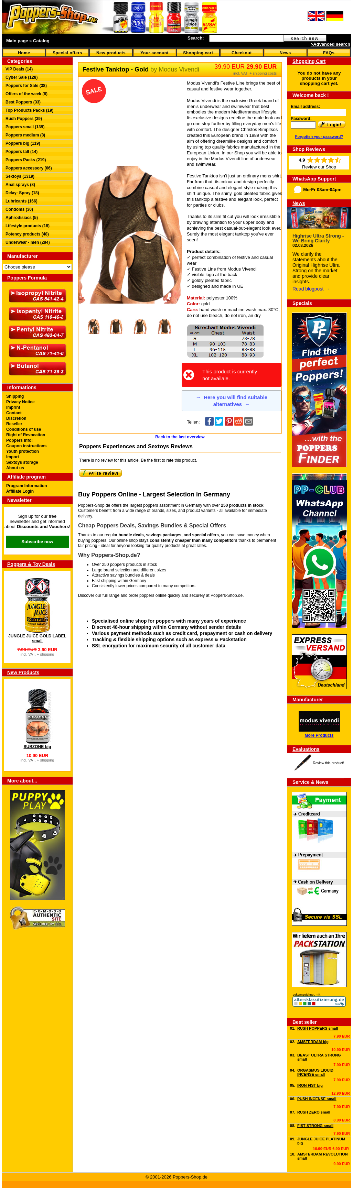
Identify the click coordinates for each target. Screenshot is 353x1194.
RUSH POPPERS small (317, 1028)
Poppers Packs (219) (26, 159)
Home (24, 53)
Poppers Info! (19, 440)
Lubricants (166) (22, 201)
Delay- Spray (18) (22, 192)
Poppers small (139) (25, 126)
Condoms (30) (19, 209)
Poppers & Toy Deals (31, 564)
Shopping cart (198, 53)
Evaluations (306, 749)
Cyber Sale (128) (22, 77)
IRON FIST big (310, 1085)
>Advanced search (330, 44)
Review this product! (328, 763)
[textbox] (246, 38)
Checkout (242, 53)
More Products (318, 735)
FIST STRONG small (315, 1126)
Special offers (67, 53)
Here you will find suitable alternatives (231, 400)
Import (12, 456)
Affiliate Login (20, 491)
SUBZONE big (37, 746)
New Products (23, 672)
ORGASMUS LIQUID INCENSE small (315, 1072)
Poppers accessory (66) (29, 168)
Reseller (14, 423)
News (285, 53)
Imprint (13, 407)
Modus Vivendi (179, 69)
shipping (47, 654)
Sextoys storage (22, 462)
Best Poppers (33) (23, 102)
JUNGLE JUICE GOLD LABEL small (37, 638)
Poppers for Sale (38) (26, 85)
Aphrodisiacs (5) (22, 217)
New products (111, 53)
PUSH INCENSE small (316, 1099)
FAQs (328, 53)
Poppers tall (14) (22, 151)
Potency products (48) (27, 234)
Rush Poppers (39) (24, 118)
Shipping (15, 396)
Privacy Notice (20, 401)
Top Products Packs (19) (29, 110)
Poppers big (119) (23, 143)
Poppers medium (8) (25, 135)
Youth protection (22, 451)
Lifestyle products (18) (28, 225)
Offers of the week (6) (26, 93)
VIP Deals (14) (19, 69)
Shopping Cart (308, 61)
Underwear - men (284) (28, 242)
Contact (14, 412)
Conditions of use (23, 429)
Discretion (16, 418)
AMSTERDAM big (313, 1042)
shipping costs (265, 73)
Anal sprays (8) (20, 184)
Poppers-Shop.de (227, 595)
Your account (154, 53)
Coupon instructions (26, 445)
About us (15, 467)
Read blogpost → (311, 289)
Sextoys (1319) (20, 176)
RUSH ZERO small (313, 1112)
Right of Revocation (25, 434)
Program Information (26, 485)
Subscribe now (37, 541)
